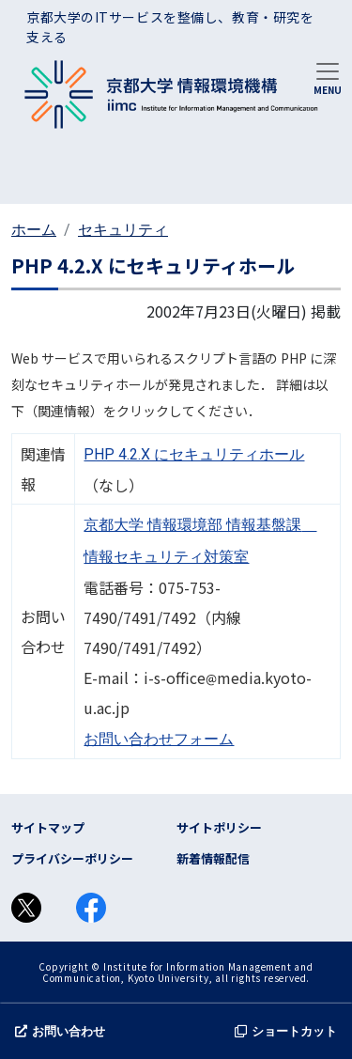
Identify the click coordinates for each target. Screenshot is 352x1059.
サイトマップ (47, 827)
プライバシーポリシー (72, 858)
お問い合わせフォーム (159, 739)
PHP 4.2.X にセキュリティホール (194, 454)
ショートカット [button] (286, 1031)
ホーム (33, 230)
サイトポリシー (219, 827)
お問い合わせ (60, 1031)
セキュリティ (123, 230)
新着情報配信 (213, 858)
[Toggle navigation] (327, 77)
